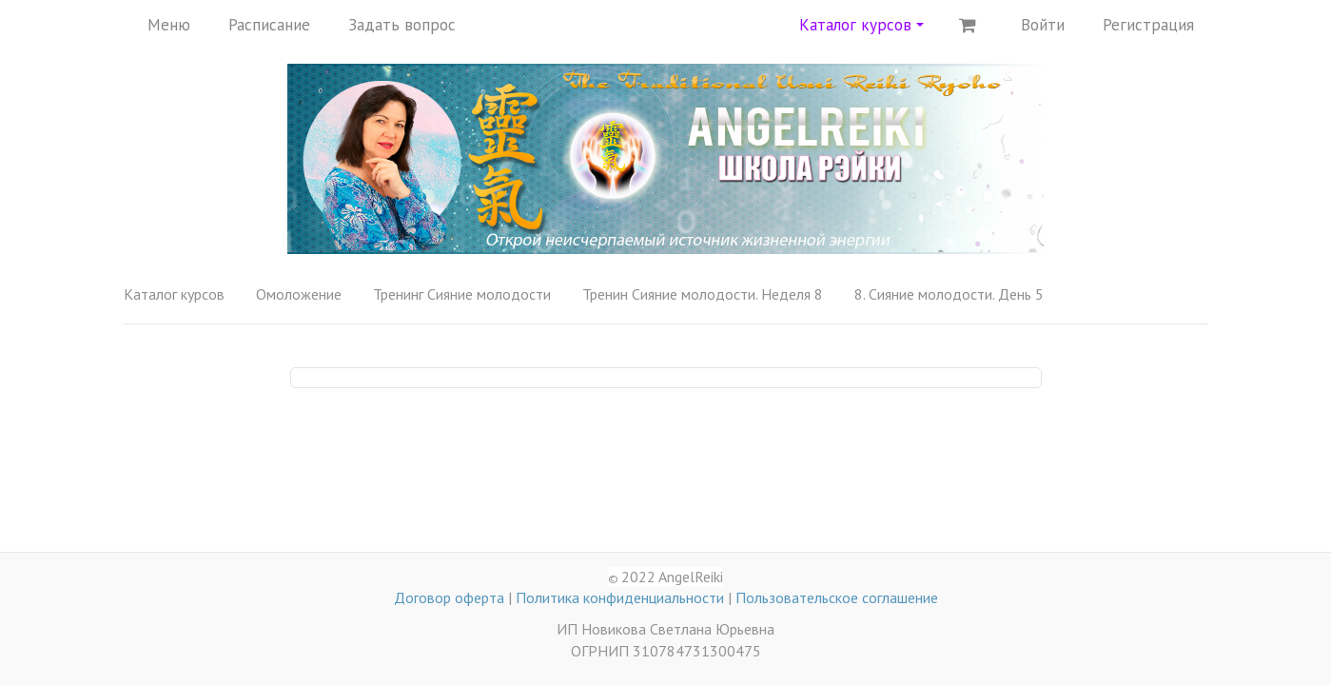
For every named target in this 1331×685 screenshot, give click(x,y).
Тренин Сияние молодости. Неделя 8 (702, 293)
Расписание (269, 24)
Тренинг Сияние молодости (462, 293)
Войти (1043, 24)
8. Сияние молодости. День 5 (949, 293)
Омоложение (299, 293)
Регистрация (1148, 24)
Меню (168, 24)
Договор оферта (449, 597)
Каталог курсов (861, 24)
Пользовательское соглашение (836, 597)
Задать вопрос (402, 24)
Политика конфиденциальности (620, 597)
